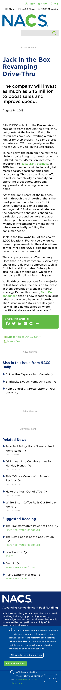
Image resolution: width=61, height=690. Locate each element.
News (9, 530)
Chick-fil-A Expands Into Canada (28, 374)
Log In (30, 3)
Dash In (10, 563)
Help (54, 3)
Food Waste (14, 552)
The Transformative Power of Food (29, 526)
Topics (9, 556)
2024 (32, 567)
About (10, 9)
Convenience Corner (27, 530)
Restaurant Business (34, 163)
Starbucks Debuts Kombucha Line (29, 381)
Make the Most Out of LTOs (24, 491)
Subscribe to (24, 336)
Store (42, 3)
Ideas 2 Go (20, 567)
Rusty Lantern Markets (21, 574)
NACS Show (26, 9)
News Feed (14, 341)
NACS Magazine (48, 9)
